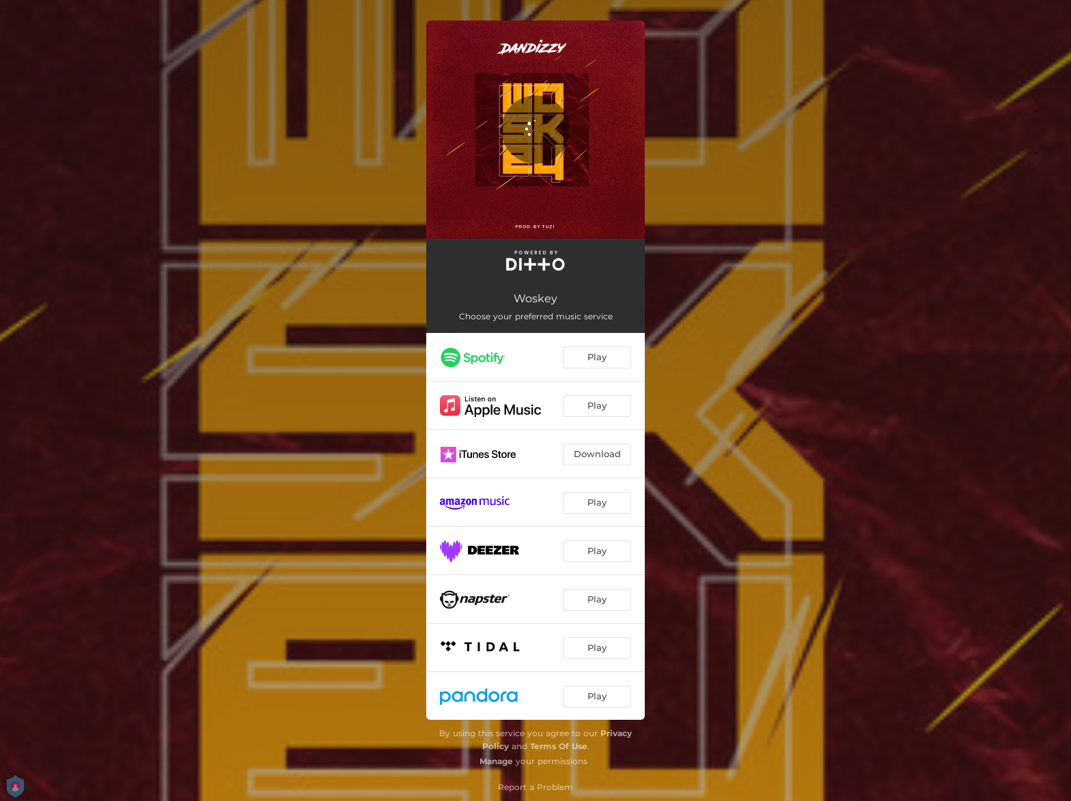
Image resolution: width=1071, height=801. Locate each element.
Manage (496, 761)
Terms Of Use (558, 746)
